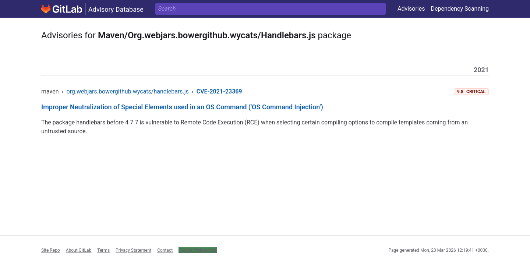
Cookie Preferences (198, 250)
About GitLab (79, 250)
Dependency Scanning (460, 8)
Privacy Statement (133, 250)
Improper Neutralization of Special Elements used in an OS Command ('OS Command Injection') (182, 107)
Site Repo (50, 250)
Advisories (411, 8)
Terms (103, 250)
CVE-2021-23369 (219, 91)
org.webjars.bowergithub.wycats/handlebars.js (127, 91)
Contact (165, 250)
